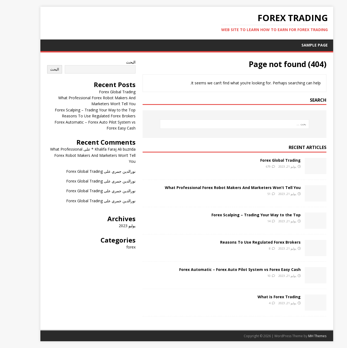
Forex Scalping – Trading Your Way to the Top (242, 214)
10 (255, 276)
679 (254, 166)
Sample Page (301, 45)
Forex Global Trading (267, 160)
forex (117, 247)
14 (255, 221)
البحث (117, 62)
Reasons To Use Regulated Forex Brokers (247, 242)
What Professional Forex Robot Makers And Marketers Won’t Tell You (219, 187)
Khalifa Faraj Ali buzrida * (100, 149)
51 (255, 194)
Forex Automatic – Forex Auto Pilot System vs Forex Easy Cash (226, 269)
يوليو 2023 (113, 225)
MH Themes (304, 336)
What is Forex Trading (265, 296)
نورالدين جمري (110, 171)
